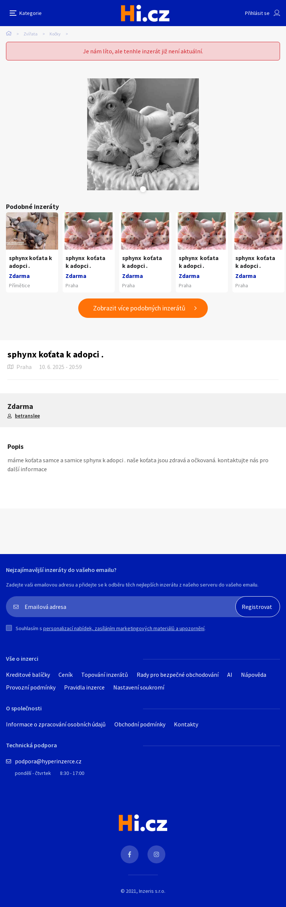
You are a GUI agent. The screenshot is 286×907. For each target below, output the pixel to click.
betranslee (27, 415)
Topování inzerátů (104, 674)
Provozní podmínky (30, 687)
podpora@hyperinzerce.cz (48, 761)
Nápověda (253, 674)
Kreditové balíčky (28, 674)
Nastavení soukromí (138, 687)
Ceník (65, 674)
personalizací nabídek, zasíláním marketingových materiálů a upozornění (123, 628)
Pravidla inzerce (84, 687)
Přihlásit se (257, 13)
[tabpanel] (143, 134)
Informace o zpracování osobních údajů (56, 724)
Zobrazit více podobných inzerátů (139, 308)
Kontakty (186, 724)
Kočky (55, 34)
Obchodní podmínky (139, 724)
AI (229, 674)
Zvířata (30, 34)
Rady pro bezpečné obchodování (178, 674)
